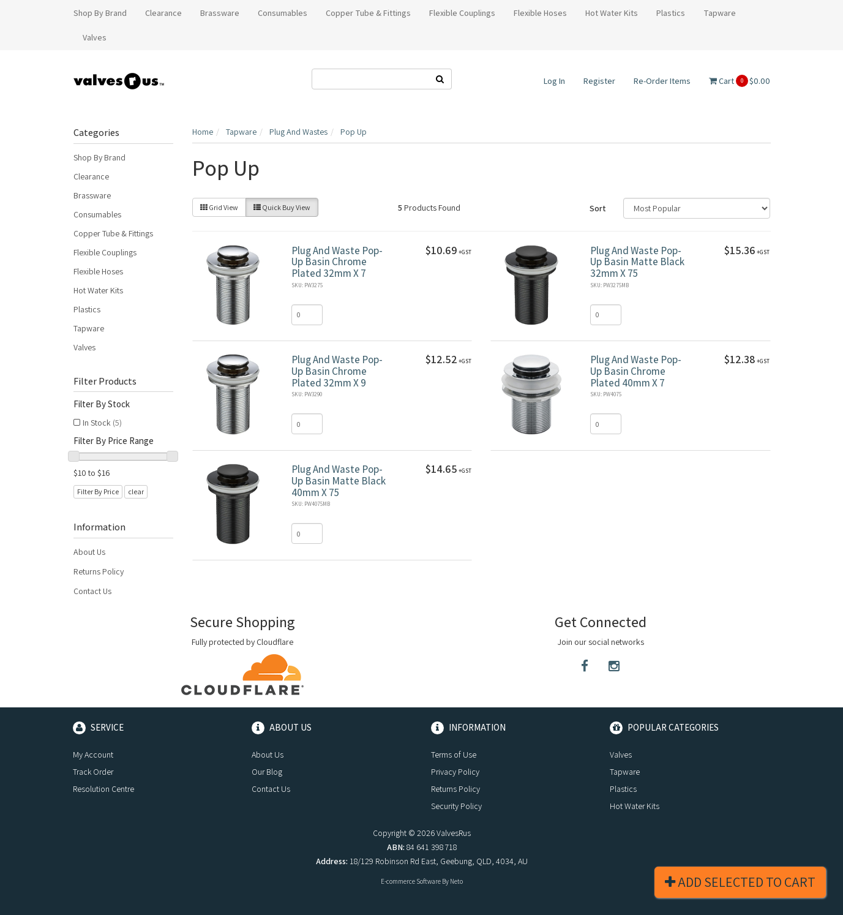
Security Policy (456, 805)
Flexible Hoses (98, 271)
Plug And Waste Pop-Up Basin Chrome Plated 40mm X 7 (635, 371)
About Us (89, 551)
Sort (598, 208)
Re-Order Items (662, 80)
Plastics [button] (670, 12)
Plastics (86, 309)
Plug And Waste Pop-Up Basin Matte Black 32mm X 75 (637, 262)
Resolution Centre (103, 788)
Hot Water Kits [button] (611, 12)
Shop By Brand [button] (100, 12)
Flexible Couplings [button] (462, 12)
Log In (554, 80)
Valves (84, 347)
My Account (93, 754)
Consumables (97, 214)
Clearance (91, 176)
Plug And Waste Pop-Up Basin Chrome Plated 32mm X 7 (337, 262)
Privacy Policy (455, 771)
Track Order (93, 771)
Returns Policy (98, 571)
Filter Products (105, 381)
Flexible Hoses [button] (540, 12)
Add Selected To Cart (740, 882)
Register (599, 80)
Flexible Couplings (105, 252)
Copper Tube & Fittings (113, 233)
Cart (739, 81)
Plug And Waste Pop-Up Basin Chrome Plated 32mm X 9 (337, 371)
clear (136, 491)
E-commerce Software (411, 881)
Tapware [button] (719, 12)
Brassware (92, 195)
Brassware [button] (219, 12)
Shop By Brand (99, 157)
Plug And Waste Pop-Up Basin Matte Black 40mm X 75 (338, 480)
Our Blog (267, 771)
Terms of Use (453, 754)
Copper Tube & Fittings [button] (368, 12)
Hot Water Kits (98, 290)
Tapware (88, 328)
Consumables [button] (282, 12)
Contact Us (92, 591)
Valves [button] (95, 37)
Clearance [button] (163, 12)
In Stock (102, 422)
